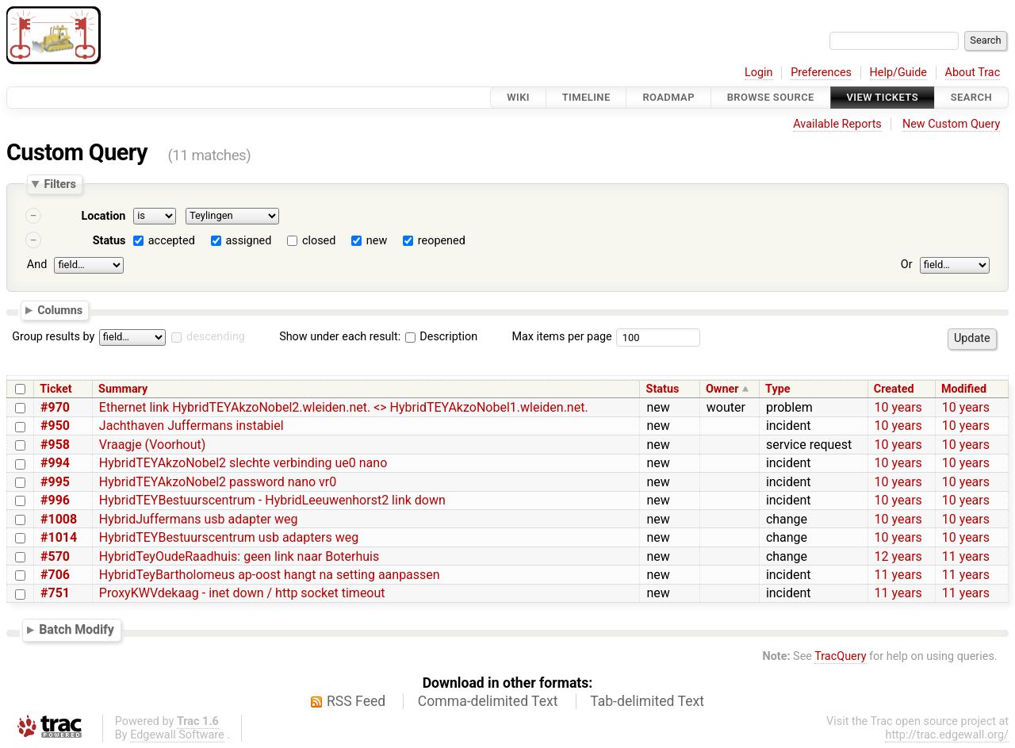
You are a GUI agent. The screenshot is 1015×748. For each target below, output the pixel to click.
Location (103, 216)
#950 (55, 425)
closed (318, 240)
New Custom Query (951, 124)
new (376, 240)
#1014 (58, 537)
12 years (898, 556)
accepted (171, 240)
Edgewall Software (177, 735)
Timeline (586, 97)
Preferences (821, 72)
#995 (55, 481)
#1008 (58, 519)
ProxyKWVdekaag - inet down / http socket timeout (242, 592)
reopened (441, 240)
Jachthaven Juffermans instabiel (191, 425)
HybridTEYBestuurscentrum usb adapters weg (228, 537)
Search (971, 97)
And (37, 264)
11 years (966, 556)
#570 (55, 556)
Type (777, 389)
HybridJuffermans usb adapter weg (198, 519)
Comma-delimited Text (488, 701)
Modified (963, 389)
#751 (55, 592)
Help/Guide (898, 72)
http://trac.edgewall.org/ (947, 735)
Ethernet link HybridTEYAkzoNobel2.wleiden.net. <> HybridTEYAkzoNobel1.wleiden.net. (343, 407)
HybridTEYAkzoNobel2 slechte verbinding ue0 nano (243, 462)
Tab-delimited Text (647, 701)
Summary (122, 389)
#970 (55, 407)
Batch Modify (76, 629)
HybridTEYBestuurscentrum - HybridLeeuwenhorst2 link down (272, 500)
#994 (55, 462)
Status (109, 240)
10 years (898, 407)
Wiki (518, 97)
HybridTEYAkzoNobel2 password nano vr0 (217, 481)
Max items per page (561, 336)
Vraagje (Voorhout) (152, 444)
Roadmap (668, 97)
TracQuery (840, 656)
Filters (59, 184)
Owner (722, 389)
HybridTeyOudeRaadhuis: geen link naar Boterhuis (239, 556)
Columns (59, 309)
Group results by (53, 336)
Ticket (55, 389)
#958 (55, 444)
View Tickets (882, 97)
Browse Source (770, 97)
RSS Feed (356, 701)
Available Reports (837, 124)
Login (759, 72)
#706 (55, 574)
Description (441, 336)
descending (215, 336)
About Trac (973, 72)
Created (894, 389)
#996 (55, 500)
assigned (248, 240)
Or (907, 264)
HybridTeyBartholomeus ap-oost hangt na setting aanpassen (269, 574)
